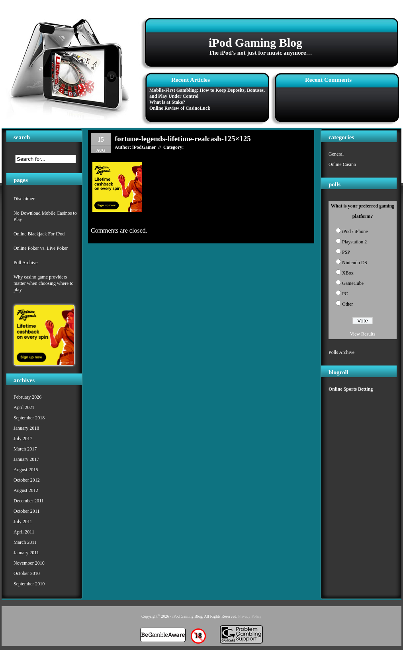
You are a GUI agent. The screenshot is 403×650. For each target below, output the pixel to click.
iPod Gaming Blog (255, 42)
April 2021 (24, 407)
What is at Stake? (167, 102)
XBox (348, 273)
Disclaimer (24, 199)
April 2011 (24, 532)
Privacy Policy (250, 616)
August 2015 (26, 469)
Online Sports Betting (351, 389)
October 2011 (26, 511)
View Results (363, 334)
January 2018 (26, 428)
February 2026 (27, 397)
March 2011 (25, 542)
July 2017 (23, 438)
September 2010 (29, 584)
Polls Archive (341, 352)
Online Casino (342, 164)
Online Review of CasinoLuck (179, 108)
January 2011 (26, 552)
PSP (346, 252)
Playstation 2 (354, 242)
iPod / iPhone (355, 231)
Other (347, 304)
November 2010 (29, 563)
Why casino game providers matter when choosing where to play (44, 283)
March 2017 (25, 449)
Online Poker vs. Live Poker (41, 248)
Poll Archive (25, 262)
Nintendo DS (354, 262)
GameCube (353, 283)
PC (345, 293)
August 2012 (26, 490)
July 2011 (23, 521)
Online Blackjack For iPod (39, 234)
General (336, 154)
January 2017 (26, 459)
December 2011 (29, 501)
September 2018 (29, 418)
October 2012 (27, 480)
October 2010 (27, 573)
